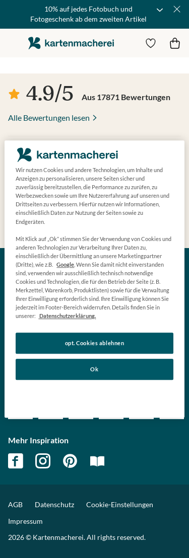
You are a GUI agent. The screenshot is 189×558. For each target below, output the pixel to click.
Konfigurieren (94, 394)
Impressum (25, 521)
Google (65, 264)
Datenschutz (54, 504)
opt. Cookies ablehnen (94, 343)
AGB (15, 504)
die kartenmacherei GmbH (71, 43)
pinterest (70, 460)
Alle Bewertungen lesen (49, 117)
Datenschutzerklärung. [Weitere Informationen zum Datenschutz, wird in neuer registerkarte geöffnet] (67, 315)
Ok (94, 369)
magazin (97, 460)
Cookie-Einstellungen (119, 505)
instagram (42, 460)
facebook (15, 460)
